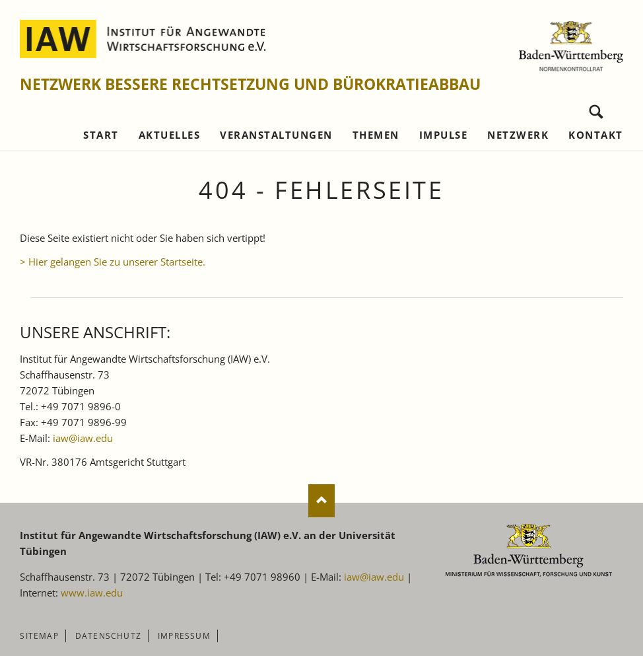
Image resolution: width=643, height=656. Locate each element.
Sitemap (39, 635)
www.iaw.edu (92, 592)
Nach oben (321, 500)
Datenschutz (108, 635)
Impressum (184, 635)
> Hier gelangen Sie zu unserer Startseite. (112, 261)
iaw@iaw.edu (83, 438)
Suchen (596, 108)
